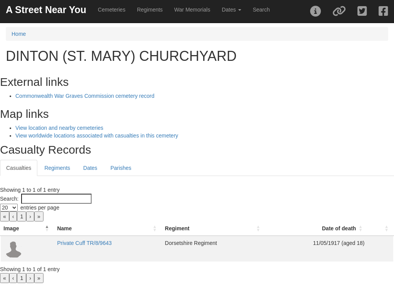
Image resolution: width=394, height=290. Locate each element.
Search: (9, 199)
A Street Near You (46, 9)
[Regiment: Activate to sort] (213, 228)
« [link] (4, 216)
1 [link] (21, 216)
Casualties (18, 168)
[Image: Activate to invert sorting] (27, 228)
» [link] (38, 216)
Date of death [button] (339, 228)
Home (19, 34)
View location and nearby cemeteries (59, 128)
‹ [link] (13, 216)
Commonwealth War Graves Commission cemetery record (84, 96)
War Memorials (192, 10)
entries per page (39, 208)
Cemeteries (111, 10)
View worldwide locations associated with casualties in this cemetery (96, 135)
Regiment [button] (177, 228)
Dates (90, 168)
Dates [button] (231, 10)
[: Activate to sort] (380, 228)
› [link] (30, 216)
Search (261, 10)
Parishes (120, 168)
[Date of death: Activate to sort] (316, 228)
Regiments (150, 10)
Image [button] (11, 228)
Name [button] (64, 228)
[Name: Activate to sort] (108, 228)
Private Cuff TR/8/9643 (84, 243)
